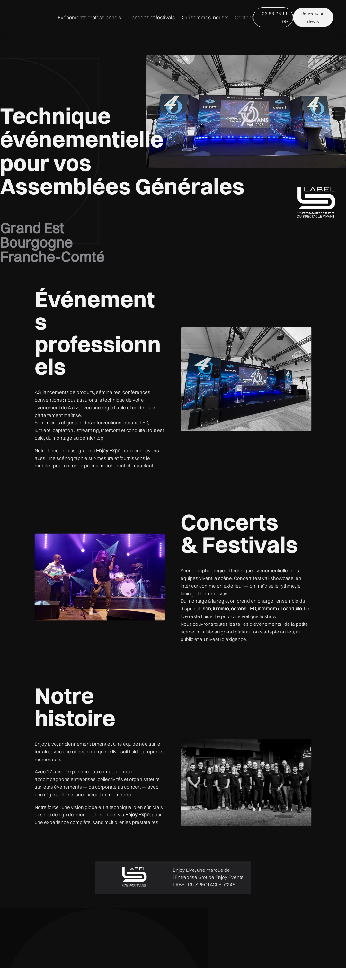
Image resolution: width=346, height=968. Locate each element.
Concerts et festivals (224, 22)
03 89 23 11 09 (266, 34)
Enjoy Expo (108, 484)
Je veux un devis (303, 34)
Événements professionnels (162, 22)
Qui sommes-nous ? (199, 46)
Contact (238, 46)
